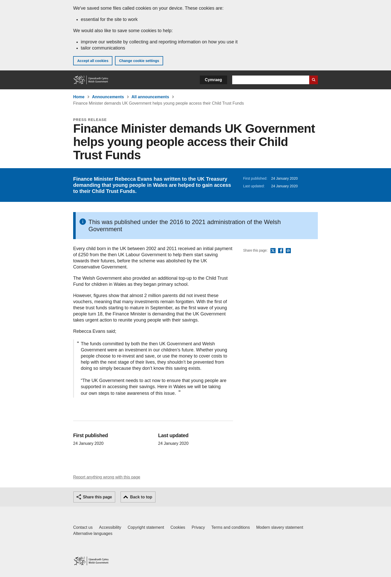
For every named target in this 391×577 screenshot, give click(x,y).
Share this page (97, 497)
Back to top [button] (141, 497)
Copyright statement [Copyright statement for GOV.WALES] (146, 527)
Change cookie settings (139, 61)
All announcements (150, 97)
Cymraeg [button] (213, 80)
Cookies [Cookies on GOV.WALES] (178, 527)
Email (288, 251)
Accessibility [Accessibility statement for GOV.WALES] (110, 527)
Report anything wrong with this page (106, 477)
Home (78, 97)
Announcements (108, 97)
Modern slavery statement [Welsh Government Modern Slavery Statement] (279, 527)
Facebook (280, 251)
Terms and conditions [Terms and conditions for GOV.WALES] (230, 527)
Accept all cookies (92, 61)
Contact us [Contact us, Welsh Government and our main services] (83, 527)
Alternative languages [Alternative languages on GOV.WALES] (92, 533)
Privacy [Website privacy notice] (198, 527)
